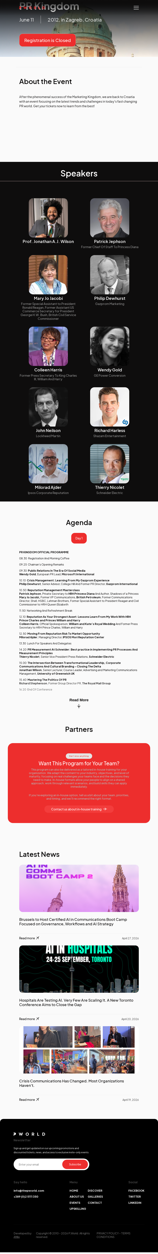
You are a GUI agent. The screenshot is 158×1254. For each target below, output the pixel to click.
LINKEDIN (134, 1204)
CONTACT (95, 1204)
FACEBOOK (136, 1192)
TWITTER (134, 1198)
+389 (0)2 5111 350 (26, 1198)
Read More (78, 705)
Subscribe (75, 1166)
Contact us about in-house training (79, 811)
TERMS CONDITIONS (113, 1236)
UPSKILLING (78, 1210)
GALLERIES (95, 1198)
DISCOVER (95, 1192)
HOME (74, 1192)
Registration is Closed (47, 40)
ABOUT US (77, 1198)
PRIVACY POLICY (108, 1235)
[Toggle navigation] (136, 7)
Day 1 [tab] (79, 539)
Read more (29, 940)
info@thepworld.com (29, 1192)
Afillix (17, 1238)
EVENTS (75, 1204)
